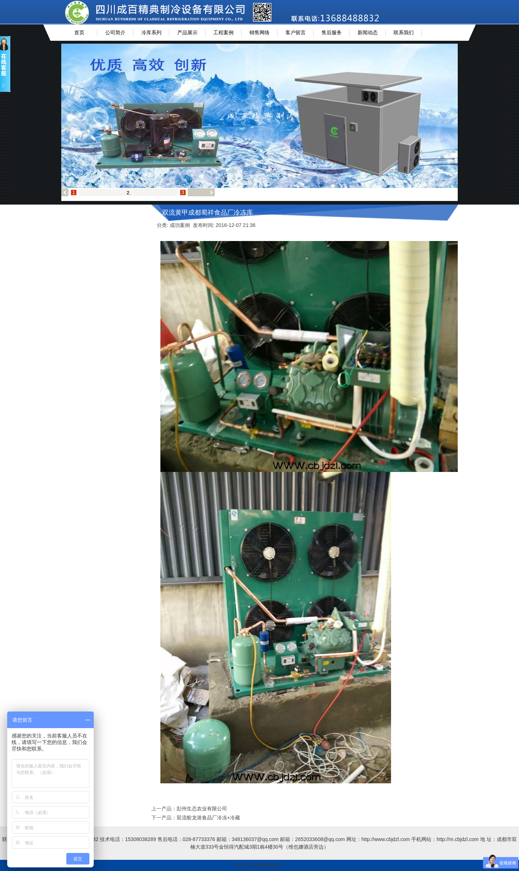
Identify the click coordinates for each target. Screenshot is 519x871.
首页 (79, 32)
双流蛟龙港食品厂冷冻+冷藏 (208, 817)
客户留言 (295, 32)
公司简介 (115, 32)
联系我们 (404, 32)
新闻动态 (368, 32)
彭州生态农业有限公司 (202, 808)
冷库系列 (151, 32)
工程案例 (223, 32)
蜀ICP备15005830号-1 (259, 865)
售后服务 (331, 32)
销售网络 (259, 32)
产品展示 (187, 32)
